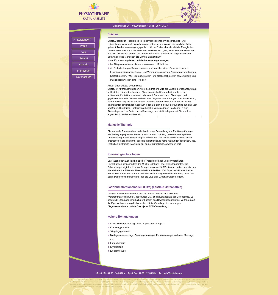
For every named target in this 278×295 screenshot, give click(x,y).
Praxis (83, 45)
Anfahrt (83, 58)
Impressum (83, 70)
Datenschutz (83, 76)
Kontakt (83, 64)
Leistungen (83, 39)
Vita (83, 52)
